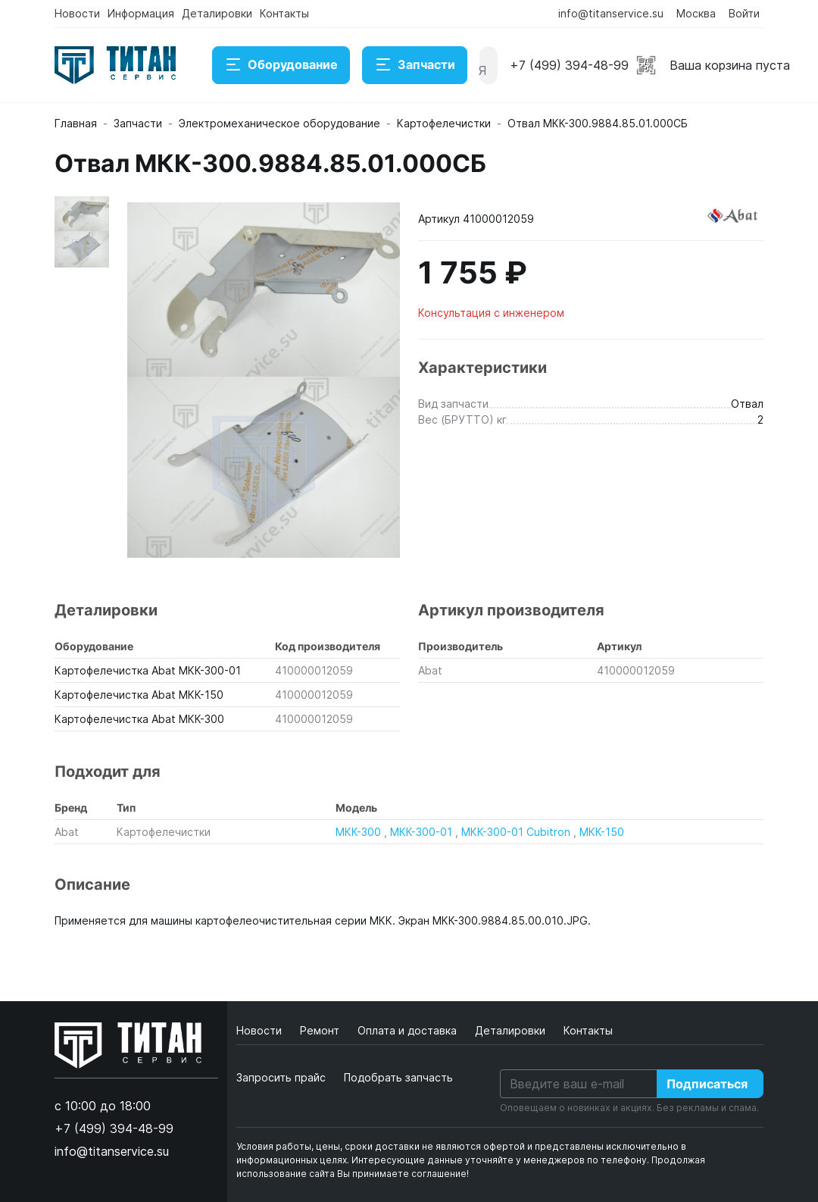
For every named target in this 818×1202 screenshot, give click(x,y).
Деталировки (217, 13)
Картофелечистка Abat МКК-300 (139, 718)
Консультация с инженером (491, 312)
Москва (696, 13)
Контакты (284, 13)
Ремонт (321, 1030)
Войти (744, 13)
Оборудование (281, 65)
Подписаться (707, 1083)
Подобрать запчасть (398, 1077)
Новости (77, 13)
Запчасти (414, 65)
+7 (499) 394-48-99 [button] (569, 65)
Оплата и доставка (408, 1030)
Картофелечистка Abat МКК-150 (139, 694)
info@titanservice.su (610, 13)
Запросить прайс (281, 1077)
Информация (141, 13)
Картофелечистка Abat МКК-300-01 (148, 670)
